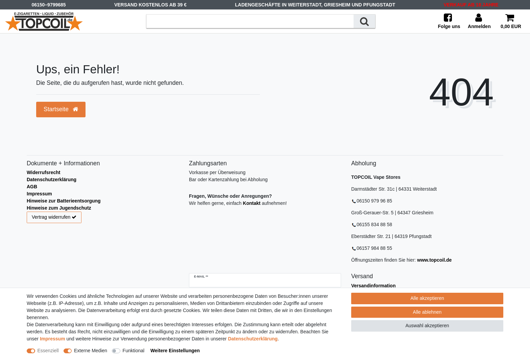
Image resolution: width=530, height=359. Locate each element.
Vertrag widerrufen (54, 217)
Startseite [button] (61, 109)
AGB (32, 186)
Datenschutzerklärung (51, 179)
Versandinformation (373, 285)
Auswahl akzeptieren (427, 325)
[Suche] (364, 21)
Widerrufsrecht (43, 172)
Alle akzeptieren (427, 298)
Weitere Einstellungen (175, 350)
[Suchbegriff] (250, 21)
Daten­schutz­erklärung (253, 338)
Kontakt (252, 203)
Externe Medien (90, 350)
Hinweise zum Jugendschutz (59, 208)
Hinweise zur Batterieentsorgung (64, 201)
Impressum (39, 193)
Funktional (134, 350)
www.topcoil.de (434, 260)
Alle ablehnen (427, 312)
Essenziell (48, 350)
